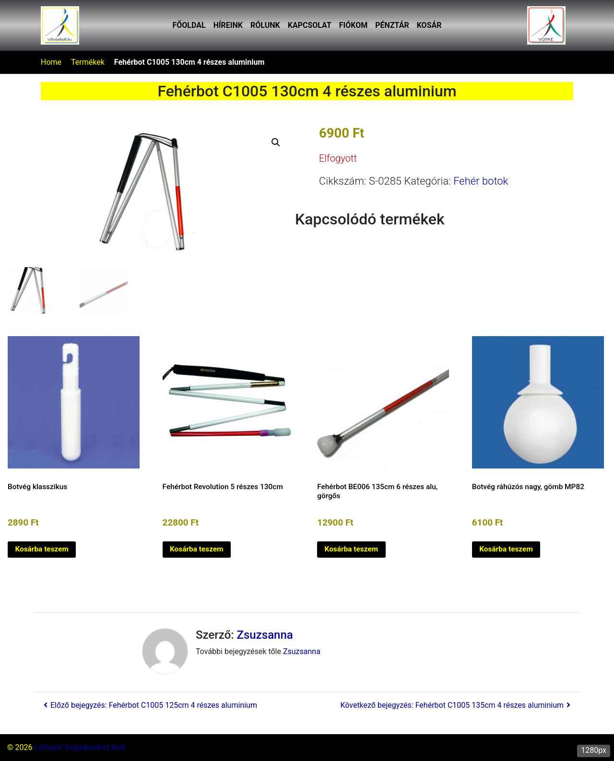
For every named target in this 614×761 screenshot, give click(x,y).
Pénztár (392, 25)
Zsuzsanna (265, 635)
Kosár (429, 25)
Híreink (228, 25)
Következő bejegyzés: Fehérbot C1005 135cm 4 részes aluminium (456, 705)
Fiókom (353, 25)
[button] (275, 142)
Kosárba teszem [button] (42, 549)
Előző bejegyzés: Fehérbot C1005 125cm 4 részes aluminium (149, 705)
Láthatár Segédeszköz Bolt (79, 747)
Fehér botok (480, 181)
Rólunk (265, 25)
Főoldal (189, 25)
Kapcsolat (309, 25)
